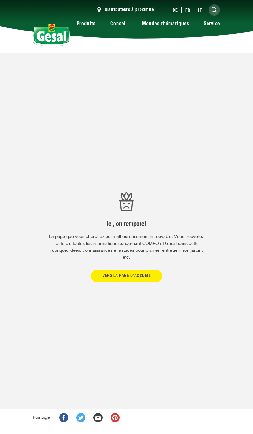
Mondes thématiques (165, 24)
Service (212, 24)
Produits (86, 24)
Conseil (118, 24)
